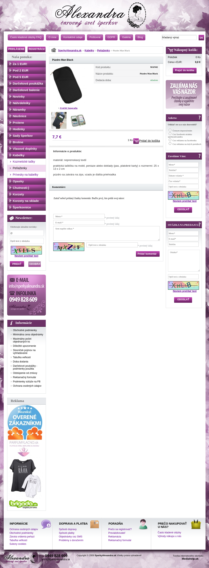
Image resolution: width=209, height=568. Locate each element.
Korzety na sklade (26, 201)
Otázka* (184, 261)
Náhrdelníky (21, 103)
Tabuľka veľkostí (22, 357)
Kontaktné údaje (72, 37)
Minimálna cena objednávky (28, 334)
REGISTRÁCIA (37, 49)
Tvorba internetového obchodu (188, 556)
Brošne (18, 142)
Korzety (18, 194)
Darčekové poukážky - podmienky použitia (25, 367)
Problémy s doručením (71, 540)
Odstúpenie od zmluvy (25, 373)
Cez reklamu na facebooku (184, 140)
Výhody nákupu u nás (169, 536)
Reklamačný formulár (24, 377)
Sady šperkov (23, 135)
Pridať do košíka (149, 140)
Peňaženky (20, 168)
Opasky (18, 181)
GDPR (111, 37)
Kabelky (19, 155)
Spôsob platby (66, 533)
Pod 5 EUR (21, 77)
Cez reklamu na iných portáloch (186, 144)
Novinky (19, 96)
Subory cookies (18, 544)
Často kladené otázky (169, 532)
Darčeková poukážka (28, 83)
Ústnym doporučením (182, 130)
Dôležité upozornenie (24, 346)
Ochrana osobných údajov (27, 385)
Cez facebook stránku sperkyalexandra (180, 135)
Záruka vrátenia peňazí (22, 536)
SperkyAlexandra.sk (70, 50)
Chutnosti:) (21, 187)
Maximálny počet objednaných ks (22, 340)
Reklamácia (114, 536)
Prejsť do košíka (184, 70)
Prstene (18, 122)
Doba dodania (20, 361)
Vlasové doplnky (25, 148)
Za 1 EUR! (20, 64)
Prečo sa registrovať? (120, 529)
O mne (52, 37)
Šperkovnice (22, 207)
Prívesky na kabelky (25, 174)
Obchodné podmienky (25, 330)
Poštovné (94, 37)
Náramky (19, 109)
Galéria (126, 37)
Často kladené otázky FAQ (26, 37)
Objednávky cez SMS (70, 536)
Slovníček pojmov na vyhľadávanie (24, 351)
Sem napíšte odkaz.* (106, 233)
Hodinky (19, 129)
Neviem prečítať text (26, 255)
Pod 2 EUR (21, 70)
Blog (140, 37)
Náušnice (20, 116)
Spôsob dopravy (68, 529)
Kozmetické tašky (24, 161)
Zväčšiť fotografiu (69, 108)
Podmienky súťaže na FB (27, 381)
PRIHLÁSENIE (16, 49)
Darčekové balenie (26, 90)
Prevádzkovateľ (116, 533)
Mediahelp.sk (190, 558)
